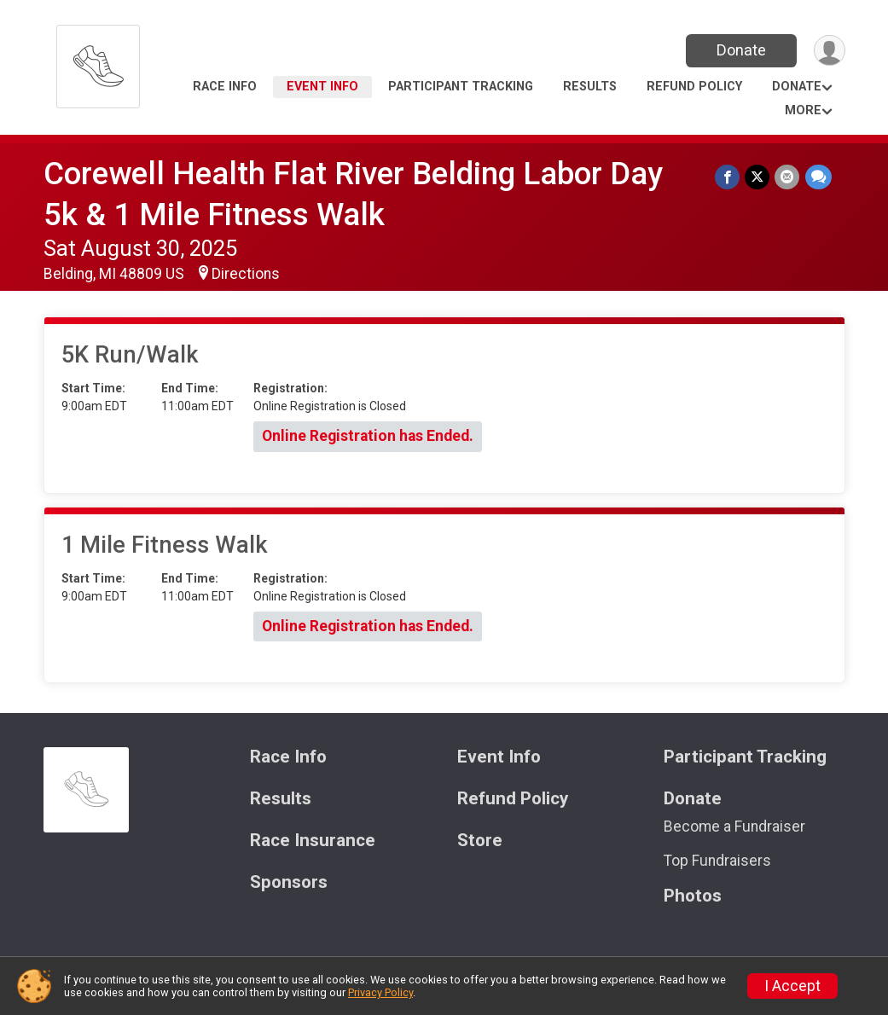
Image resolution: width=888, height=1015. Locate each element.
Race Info (225, 86)
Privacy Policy (380, 992)
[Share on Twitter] (758, 177)
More (803, 110)
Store (479, 840)
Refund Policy (694, 86)
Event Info (322, 86)
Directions (246, 273)
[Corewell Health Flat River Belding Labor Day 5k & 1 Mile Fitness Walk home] (98, 62)
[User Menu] (829, 51)
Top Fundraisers (717, 860)
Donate (740, 50)
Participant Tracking (460, 86)
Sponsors (289, 882)
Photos (693, 896)
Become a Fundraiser (734, 826)
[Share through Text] (818, 177)
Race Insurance (312, 840)
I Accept (792, 986)
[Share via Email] (787, 177)
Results (590, 86)
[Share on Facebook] (728, 177)
